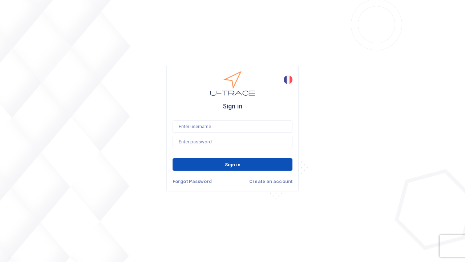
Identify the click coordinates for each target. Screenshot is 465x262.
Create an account (270, 181)
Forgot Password (192, 181)
